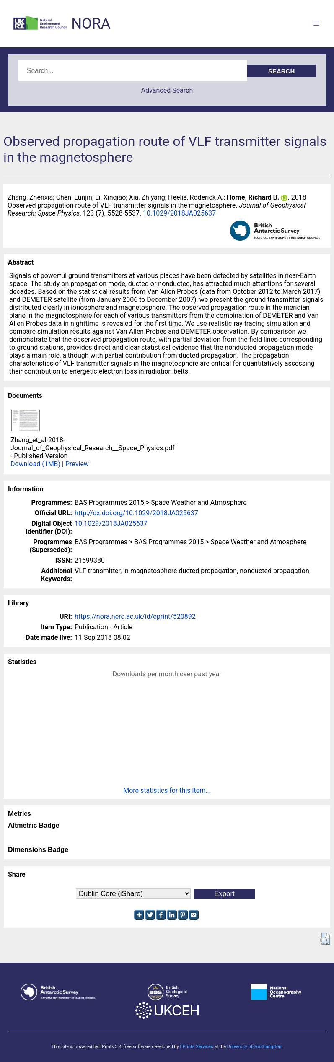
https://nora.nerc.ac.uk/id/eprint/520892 (135, 617)
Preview (77, 464)
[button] (325, 939)
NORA (90, 23)
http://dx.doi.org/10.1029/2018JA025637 (136, 513)
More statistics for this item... (167, 791)
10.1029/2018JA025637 (179, 213)
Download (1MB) (35, 464)
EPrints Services (196, 1046)
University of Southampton (254, 1046)
